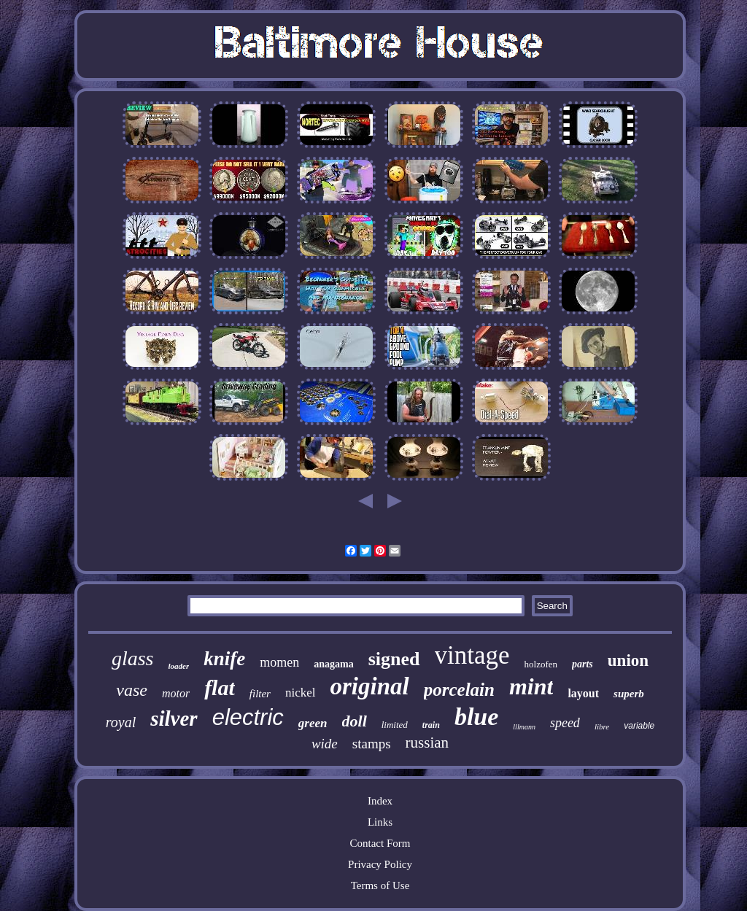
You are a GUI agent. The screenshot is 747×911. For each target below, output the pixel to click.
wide (324, 743)
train (431, 725)
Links (380, 822)
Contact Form (380, 843)
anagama (333, 664)
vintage (472, 655)
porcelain (459, 689)
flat (219, 687)
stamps (371, 743)
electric (248, 717)
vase (131, 690)
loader (179, 666)
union (628, 660)
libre (602, 726)
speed (565, 723)
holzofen (541, 664)
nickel (300, 692)
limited (395, 724)
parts (582, 664)
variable (639, 726)
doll (354, 721)
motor (176, 693)
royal (121, 722)
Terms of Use (380, 885)
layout (583, 693)
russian (427, 742)
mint (531, 686)
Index (380, 801)
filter (260, 693)
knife (224, 659)
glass (133, 658)
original (369, 686)
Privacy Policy (380, 864)
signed (394, 659)
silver (173, 718)
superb (629, 693)
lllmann (524, 727)
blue (476, 716)
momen (279, 662)
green (313, 723)
